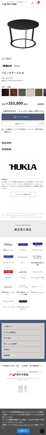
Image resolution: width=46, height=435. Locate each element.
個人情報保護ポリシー (36, 366)
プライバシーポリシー (22, 425)
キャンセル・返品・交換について (31, 111)
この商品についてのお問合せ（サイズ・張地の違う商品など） (24, 130)
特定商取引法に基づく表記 (11, 366)
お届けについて (20, 124)
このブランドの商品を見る (23, 194)
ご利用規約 (24, 366)
